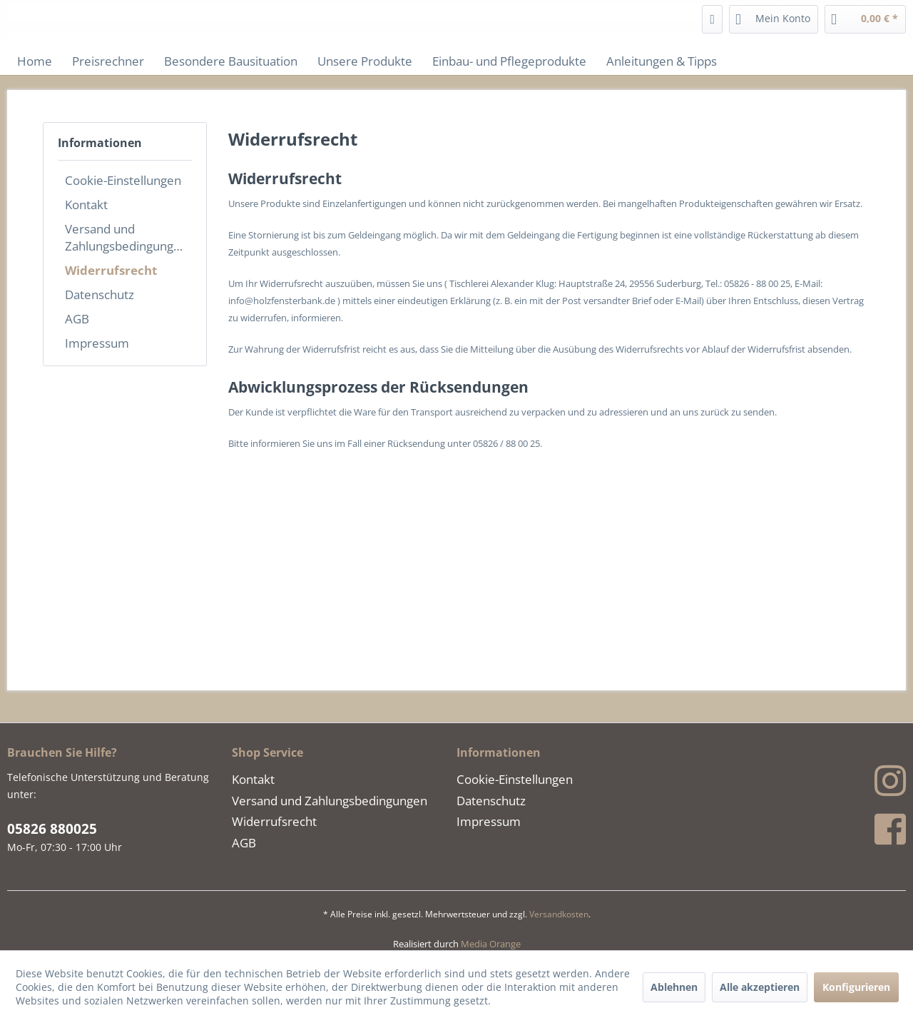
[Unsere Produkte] (364, 60)
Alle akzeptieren (760, 987)
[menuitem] (712, 19)
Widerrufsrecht (111, 269)
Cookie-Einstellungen (123, 179)
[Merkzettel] (712, 19)
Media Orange (491, 943)
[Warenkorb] (865, 19)
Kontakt (86, 204)
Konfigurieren (856, 987)
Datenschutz (99, 294)
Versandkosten (558, 914)
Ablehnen (674, 987)
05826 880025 (52, 829)
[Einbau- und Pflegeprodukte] (509, 60)
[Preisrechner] (108, 60)
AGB (77, 318)
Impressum (97, 342)
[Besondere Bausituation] (230, 60)
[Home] (34, 60)
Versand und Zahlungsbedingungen (126, 237)
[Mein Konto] (773, 19)
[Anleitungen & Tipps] (661, 60)
